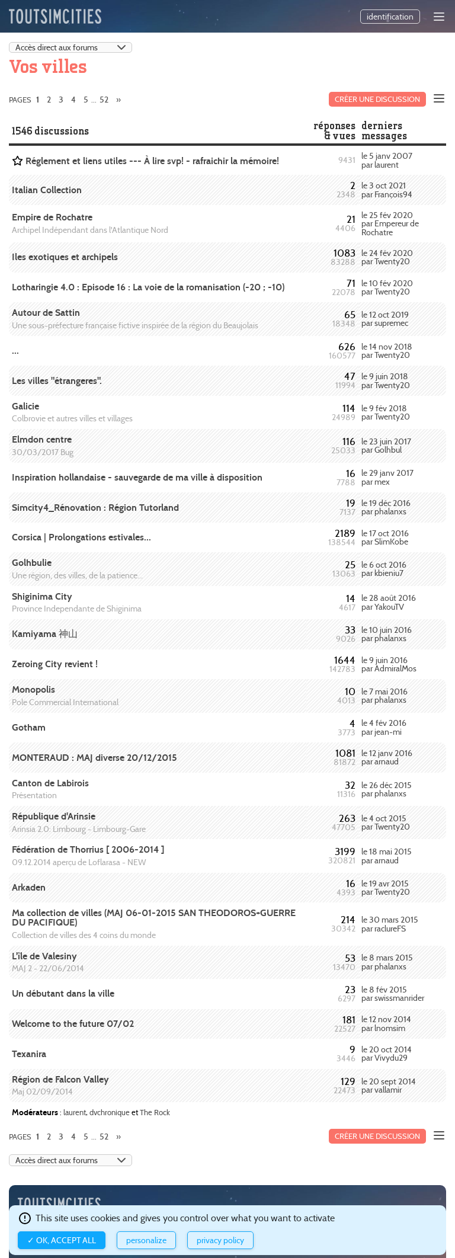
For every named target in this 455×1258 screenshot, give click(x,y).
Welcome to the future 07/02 (73, 1023)
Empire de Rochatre (52, 217)
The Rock (155, 1112)
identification (390, 16)
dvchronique (109, 1112)
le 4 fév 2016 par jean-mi (383, 727)
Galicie (25, 406)
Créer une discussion (377, 99)
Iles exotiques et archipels (65, 257)
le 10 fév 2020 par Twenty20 (387, 287)
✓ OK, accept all (61, 1240)
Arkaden (29, 887)
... (15, 350)
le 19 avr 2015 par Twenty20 (385, 887)
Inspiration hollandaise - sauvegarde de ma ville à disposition (137, 477)
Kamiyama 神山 (45, 633)
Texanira (29, 1053)
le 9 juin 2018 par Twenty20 (385, 380)
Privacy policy (220, 1240)
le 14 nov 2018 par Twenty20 (386, 350)
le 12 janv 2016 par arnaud (386, 757)
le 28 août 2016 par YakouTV (388, 602)
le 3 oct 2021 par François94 (386, 189)
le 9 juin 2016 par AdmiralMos (388, 664)
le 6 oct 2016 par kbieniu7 (383, 568)
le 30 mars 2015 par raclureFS (389, 923)
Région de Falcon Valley (60, 1079)
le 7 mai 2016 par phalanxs (384, 695)
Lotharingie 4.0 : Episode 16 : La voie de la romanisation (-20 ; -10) (148, 287)
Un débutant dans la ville (63, 993)
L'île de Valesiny (44, 956)
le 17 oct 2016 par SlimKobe (385, 537)
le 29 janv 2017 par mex (387, 477)
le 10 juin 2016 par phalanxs (386, 634)
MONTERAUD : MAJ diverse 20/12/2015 (94, 757)
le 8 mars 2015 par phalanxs (387, 961)
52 (104, 99)
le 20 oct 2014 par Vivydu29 (386, 1053)
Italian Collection (47, 190)
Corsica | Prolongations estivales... (81, 537)
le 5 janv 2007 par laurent (386, 160)
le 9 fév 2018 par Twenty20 (385, 412)
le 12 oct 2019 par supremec (385, 318)
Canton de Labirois (50, 783)
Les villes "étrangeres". (57, 380)
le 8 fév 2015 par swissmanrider (392, 993)
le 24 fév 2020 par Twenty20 (387, 257)
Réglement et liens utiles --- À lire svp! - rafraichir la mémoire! (152, 161)
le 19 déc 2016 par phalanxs (386, 507)
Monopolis (33, 689)
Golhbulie (32, 562)
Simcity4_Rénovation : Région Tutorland (95, 507)
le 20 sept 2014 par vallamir (388, 1085)
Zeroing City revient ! (55, 664)
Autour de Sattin (46, 312)
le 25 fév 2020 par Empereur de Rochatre (390, 224)
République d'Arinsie (53, 816)
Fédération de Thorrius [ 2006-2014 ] (88, 849)
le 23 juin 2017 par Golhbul (386, 445)
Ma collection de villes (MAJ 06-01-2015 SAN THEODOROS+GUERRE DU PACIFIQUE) (154, 917)
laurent (74, 1112)
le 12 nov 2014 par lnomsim (386, 1023)
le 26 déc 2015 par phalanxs (386, 789)
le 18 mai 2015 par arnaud (386, 855)
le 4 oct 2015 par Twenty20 (385, 822)
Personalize (146, 1240)
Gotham (29, 727)
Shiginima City (42, 596)
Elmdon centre (42, 439)
